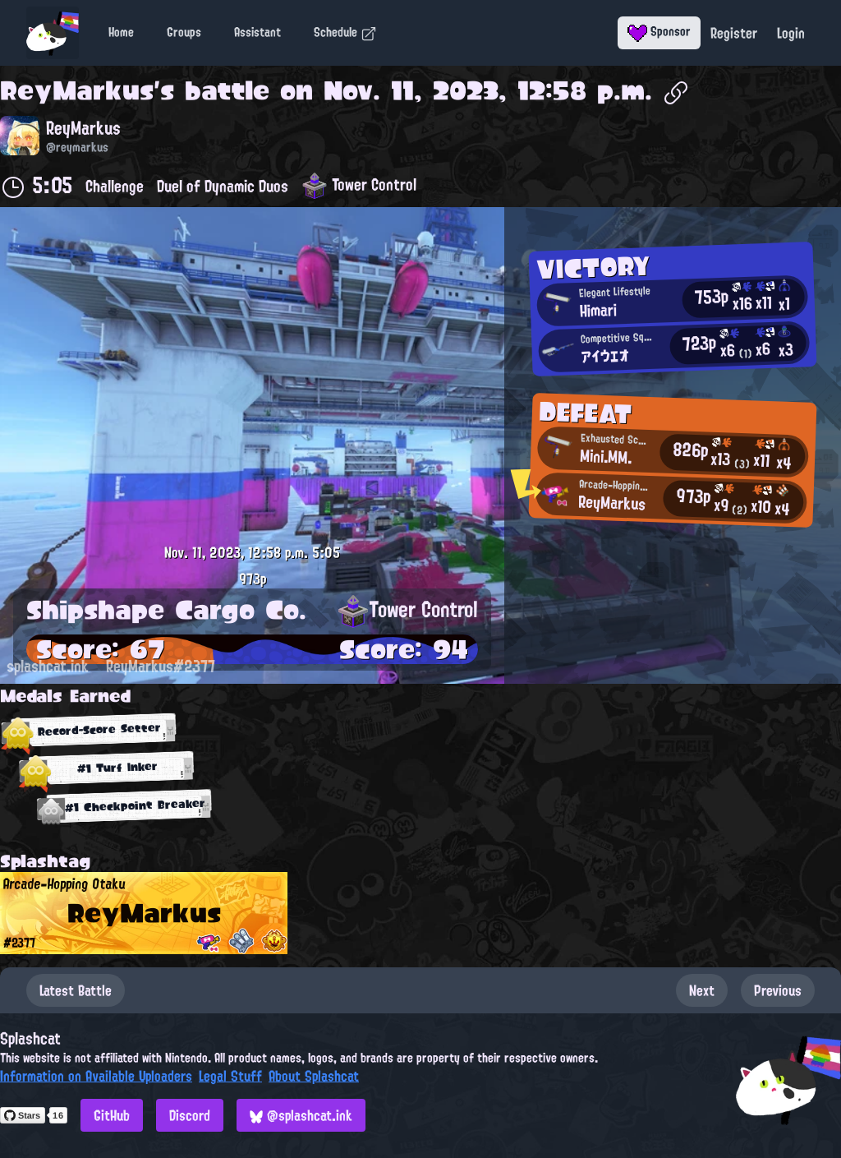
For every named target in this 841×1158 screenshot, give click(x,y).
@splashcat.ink (301, 1115)
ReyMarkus (77, 90)
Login (791, 33)
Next (702, 990)
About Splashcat (314, 1076)
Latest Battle (75, 990)
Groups (184, 32)
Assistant (257, 32)
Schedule (345, 32)
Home (121, 32)
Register (733, 33)
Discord (189, 1115)
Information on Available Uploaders (96, 1076)
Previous (778, 990)
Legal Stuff (230, 1076)
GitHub (112, 1115)
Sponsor (659, 31)
